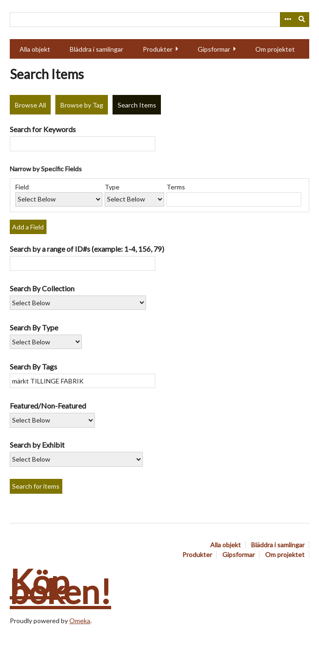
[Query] (159, 19)
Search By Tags (33, 366)
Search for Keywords (43, 129)
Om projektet (275, 49)
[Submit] (302, 19)
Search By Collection (42, 288)
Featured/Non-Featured (48, 405)
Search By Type (34, 327)
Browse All (30, 105)
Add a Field (28, 227)
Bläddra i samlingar (96, 49)
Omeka (79, 621)
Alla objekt (35, 49)
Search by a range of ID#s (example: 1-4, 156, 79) (87, 248)
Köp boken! (60, 586)
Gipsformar (214, 49)
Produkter (158, 49)
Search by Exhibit (37, 444)
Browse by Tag (81, 105)
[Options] (287, 19)
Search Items (137, 105)
